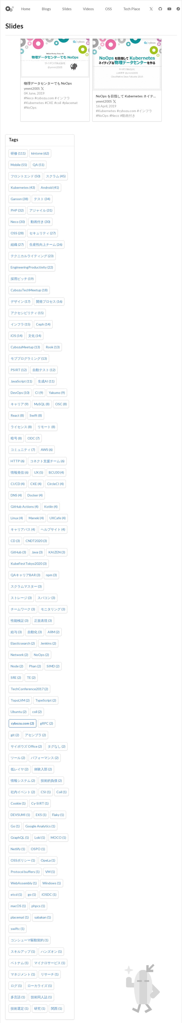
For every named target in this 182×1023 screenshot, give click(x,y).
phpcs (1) (38, 906)
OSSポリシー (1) (23, 860)
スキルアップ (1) (23, 951)
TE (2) (31, 677)
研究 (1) (39, 1008)
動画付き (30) (40, 222)
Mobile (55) (19, 165)
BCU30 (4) (56, 472)
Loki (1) (40, 837)
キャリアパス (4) (23, 529)
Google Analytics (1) (40, 826)
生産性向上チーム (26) (45, 244)
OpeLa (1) (48, 860)
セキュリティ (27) (42, 233)
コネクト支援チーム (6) (47, 461)
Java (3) (37, 552)
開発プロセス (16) (49, 301)
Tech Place (131, 9)
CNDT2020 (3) (36, 541)
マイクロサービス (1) (49, 963)
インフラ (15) (20, 324)
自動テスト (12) (43, 370)
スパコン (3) (46, 598)
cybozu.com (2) (22, 723)
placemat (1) (20, 917)
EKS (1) (41, 815)
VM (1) (50, 872)
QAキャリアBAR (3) (25, 575)
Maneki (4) (36, 518)
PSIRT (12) (19, 370)
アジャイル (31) (40, 210)
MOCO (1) (58, 837)
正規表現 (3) (43, 620)
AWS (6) (47, 450)
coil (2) (37, 712)
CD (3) (15, 541)
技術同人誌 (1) (41, 997)
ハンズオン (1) (51, 951)
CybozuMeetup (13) (25, 347)
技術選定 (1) (19, 1008)
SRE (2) (16, 677)
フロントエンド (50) (25, 176)
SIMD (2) (53, 666)
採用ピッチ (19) (22, 279)
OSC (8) (61, 404)
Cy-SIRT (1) (40, 803)
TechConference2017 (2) (29, 689)
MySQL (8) (42, 404)
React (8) (17, 415)
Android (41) (50, 187)
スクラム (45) (56, 176)
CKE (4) (35, 484)
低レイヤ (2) (19, 769)
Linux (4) (17, 518)
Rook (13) (53, 347)
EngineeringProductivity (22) (32, 267)
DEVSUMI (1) (20, 815)
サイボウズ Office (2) (26, 746)
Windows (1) (51, 883)
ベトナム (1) (19, 963)
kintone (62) (40, 153)
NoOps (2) (41, 655)
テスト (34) (42, 199)
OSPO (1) (38, 849)
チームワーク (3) (23, 609)
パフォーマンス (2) (45, 758)
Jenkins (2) (48, 643)
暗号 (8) (16, 438)
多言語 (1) (18, 997)
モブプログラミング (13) (29, 358)
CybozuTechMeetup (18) (29, 290)
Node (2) (17, 666)
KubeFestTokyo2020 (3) (29, 563)
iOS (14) (17, 336)
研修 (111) (18, 153)
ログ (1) (16, 986)
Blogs (46, 9)
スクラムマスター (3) (26, 586)
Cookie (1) (18, 803)
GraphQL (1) (20, 837)
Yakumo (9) (57, 393)
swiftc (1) (17, 929)
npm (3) (51, 575)
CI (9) (39, 393)
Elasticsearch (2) (23, 643)
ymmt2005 (34, 88)
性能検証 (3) (19, 620)
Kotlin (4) (51, 506)
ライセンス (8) (21, 427)
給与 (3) (16, 632)
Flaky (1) (58, 815)
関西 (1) (56, 1008)
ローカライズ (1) (39, 986)
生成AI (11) (46, 381)
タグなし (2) (56, 746)
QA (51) (38, 165)
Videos (88, 9)
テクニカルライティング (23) (32, 256)
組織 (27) (17, 244)
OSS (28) (17, 233)
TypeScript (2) (45, 700)
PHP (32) (17, 210)
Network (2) (19, 655)
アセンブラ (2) (35, 735)
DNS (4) (16, 495)
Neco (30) (18, 222)
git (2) (15, 735)
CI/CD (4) (18, 484)
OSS (108, 9)
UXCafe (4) (58, 518)
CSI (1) (46, 792)
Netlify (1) (18, 849)
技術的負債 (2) (51, 780)
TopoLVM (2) (20, 700)
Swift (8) (36, 415)
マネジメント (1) (23, 974)
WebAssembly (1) (24, 883)
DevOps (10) (20, 393)
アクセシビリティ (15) (27, 313)
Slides (67, 9)
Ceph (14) (43, 324)
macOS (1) (18, 906)
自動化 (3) (34, 632)
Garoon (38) (19, 199)
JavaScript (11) (21, 381)
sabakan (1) (42, 917)
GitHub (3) (18, 552)
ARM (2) (53, 632)
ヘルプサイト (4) (53, 529)
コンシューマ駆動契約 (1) (29, 940)
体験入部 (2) (43, 769)
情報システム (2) (23, 780)
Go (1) (15, 826)
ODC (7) (33, 438)
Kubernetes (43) (23, 187)
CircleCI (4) (55, 484)
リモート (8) (46, 427)
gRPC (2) (46, 723)
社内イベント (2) (23, 792)
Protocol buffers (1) (25, 872)
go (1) (32, 894)
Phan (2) (35, 666)
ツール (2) (18, 758)
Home (25, 9)
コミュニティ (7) (23, 450)
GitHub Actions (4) (24, 506)
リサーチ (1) (50, 974)
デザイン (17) (20, 301)
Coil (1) (61, 792)
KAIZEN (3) (56, 552)
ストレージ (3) (21, 598)
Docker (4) (35, 495)
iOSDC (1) (49, 894)
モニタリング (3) (53, 609)
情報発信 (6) (19, 472)
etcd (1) (16, 894)
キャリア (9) (19, 404)
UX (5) (38, 472)
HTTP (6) (17, 461)
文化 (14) (34, 336)
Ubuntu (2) (19, 712)
